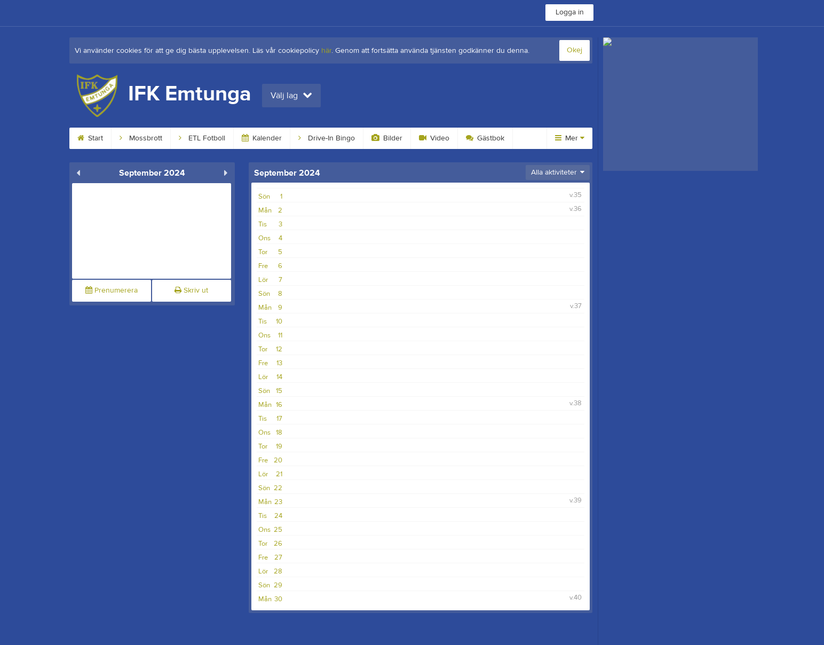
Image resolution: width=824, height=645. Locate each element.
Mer (569, 138)
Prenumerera (111, 290)
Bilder (386, 138)
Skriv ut (191, 290)
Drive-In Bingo (326, 138)
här (326, 51)
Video (434, 138)
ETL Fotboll (202, 138)
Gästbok (485, 138)
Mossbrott (141, 138)
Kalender (262, 138)
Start (90, 138)
